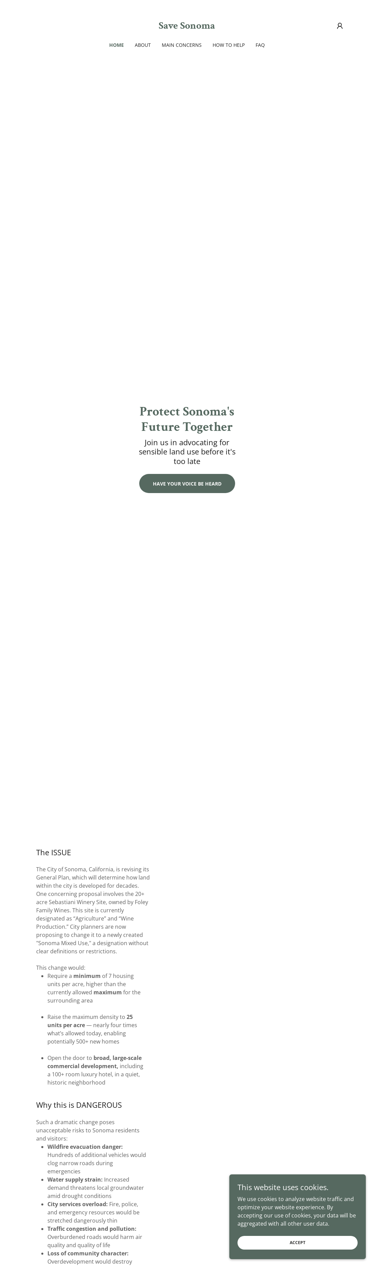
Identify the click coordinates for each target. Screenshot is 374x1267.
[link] (187, 26)
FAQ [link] (260, 45)
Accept (297, 1256)
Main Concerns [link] (182, 45)
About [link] (143, 45)
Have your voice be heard (187, 483)
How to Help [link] (229, 45)
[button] (340, 26)
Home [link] (116, 45)
